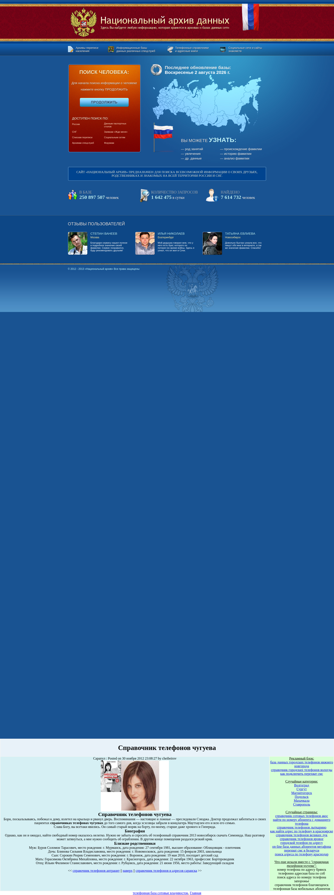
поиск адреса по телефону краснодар (301, 854)
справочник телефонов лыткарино (301, 827)
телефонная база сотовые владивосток (160, 893)
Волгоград (301, 785)
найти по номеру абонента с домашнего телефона (301, 821)
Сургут (302, 789)
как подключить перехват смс (301, 774)
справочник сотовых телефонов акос (301, 816)
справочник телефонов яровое (302, 839)
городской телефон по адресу (302, 843)
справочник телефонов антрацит (96, 870)
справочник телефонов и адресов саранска (166, 870)
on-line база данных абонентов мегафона (301, 846)
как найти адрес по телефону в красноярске (301, 831)
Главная (195, 893)
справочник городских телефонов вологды (301, 770)
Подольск (301, 797)
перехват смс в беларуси (301, 850)
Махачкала (301, 800)
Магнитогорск (301, 793)
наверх (127, 870)
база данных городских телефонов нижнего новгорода (301, 764)
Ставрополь (301, 804)
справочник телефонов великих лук (301, 835)
